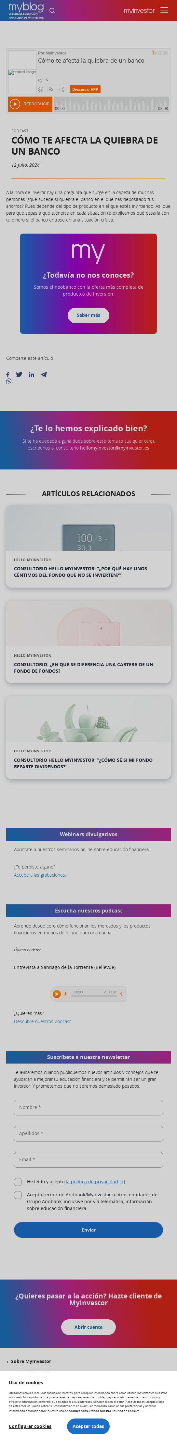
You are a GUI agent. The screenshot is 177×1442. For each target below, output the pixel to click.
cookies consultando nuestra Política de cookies (104, 1411)
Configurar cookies (30, 1426)
